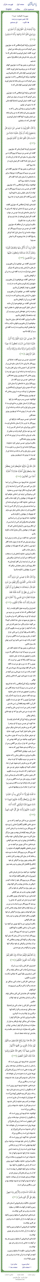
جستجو (14, 22)
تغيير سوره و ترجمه (20, 19)
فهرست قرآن (8, 4)
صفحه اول (20, 4)
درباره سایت (31, 1274)
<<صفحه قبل (26, 1267)
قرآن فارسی (16, 1277)
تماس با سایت (9, 1274)
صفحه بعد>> (13, 1267)
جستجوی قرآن (29, 9)
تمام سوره (25, 1264)
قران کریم (24, 1277)
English (9, 9)
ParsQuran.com (20, 1279)
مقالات (17, 9)
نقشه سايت (20, 1274)
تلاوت (26, 22)
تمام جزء (14, 1264)
